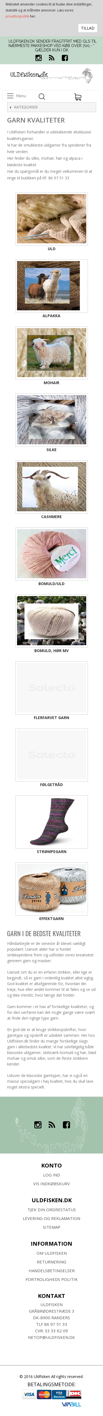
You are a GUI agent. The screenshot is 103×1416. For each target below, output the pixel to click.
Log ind (51, 1175)
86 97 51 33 (55, 1324)
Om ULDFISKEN (52, 1253)
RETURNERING (51, 1262)
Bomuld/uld (51, 583)
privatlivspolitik (17, 16)
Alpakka (51, 315)
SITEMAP (51, 1227)
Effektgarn (51, 918)
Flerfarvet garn (51, 717)
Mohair (51, 382)
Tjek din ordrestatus (51, 1209)
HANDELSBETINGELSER (52, 1270)
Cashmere (51, 516)
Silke (51, 449)
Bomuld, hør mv (51, 650)
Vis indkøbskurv (51, 1183)
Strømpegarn (51, 851)
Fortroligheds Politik (52, 1279)
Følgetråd (51, 784)
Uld (51, 248)
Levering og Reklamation (51, 1218)
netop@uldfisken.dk (51, 1337)
